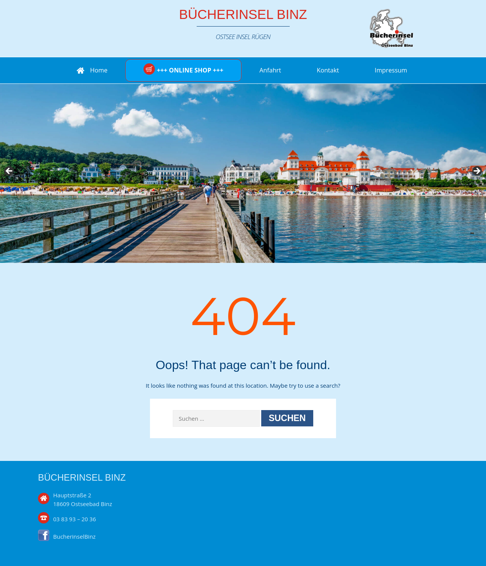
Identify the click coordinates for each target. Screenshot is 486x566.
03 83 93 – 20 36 (74, 519)
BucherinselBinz (74, 536)
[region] (243, 173)
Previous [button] (9, 171)
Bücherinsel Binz (243, 14)
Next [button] (476, 171)
